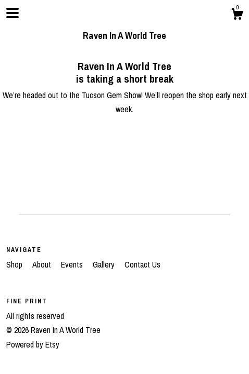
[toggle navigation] (12, 13)
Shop (15, 264)
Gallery (105, 264)
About (42, 264)
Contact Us (142, 264)
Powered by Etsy (32, 344)
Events (73, 264)
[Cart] (237, 15)
